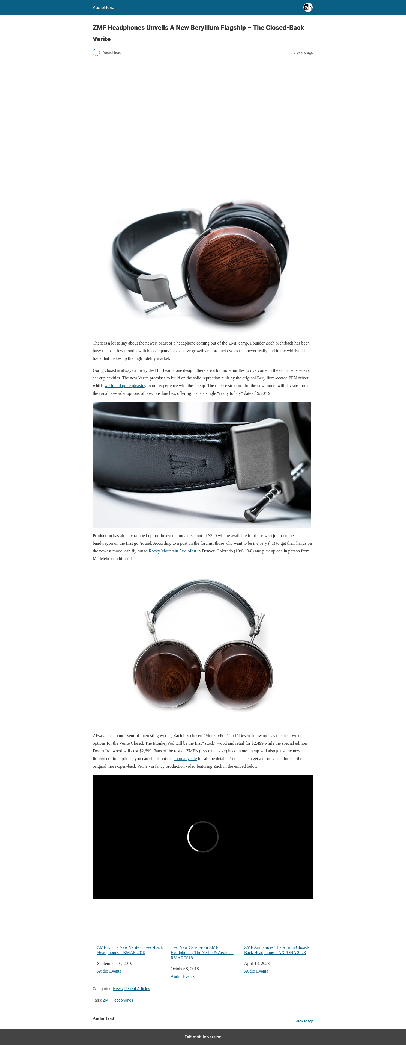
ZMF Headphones (118, 1000)
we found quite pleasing (125, 385)
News (118, 989)
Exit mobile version (203, 1037)
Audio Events (109, 971)
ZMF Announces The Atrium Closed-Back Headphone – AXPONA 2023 (278, 929)
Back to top (304, 1021)
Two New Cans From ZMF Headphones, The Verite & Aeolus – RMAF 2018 (205, 931)
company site (185, 758)
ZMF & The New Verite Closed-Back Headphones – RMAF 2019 (131, 929)
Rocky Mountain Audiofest (172, 551)
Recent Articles (137, 989)
